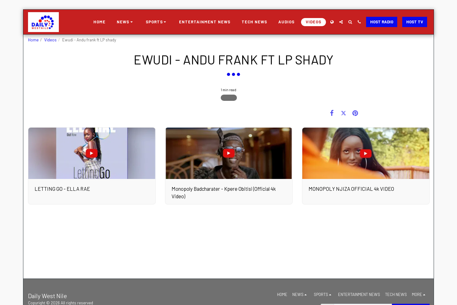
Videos (50, 39)
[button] (125, 22)
